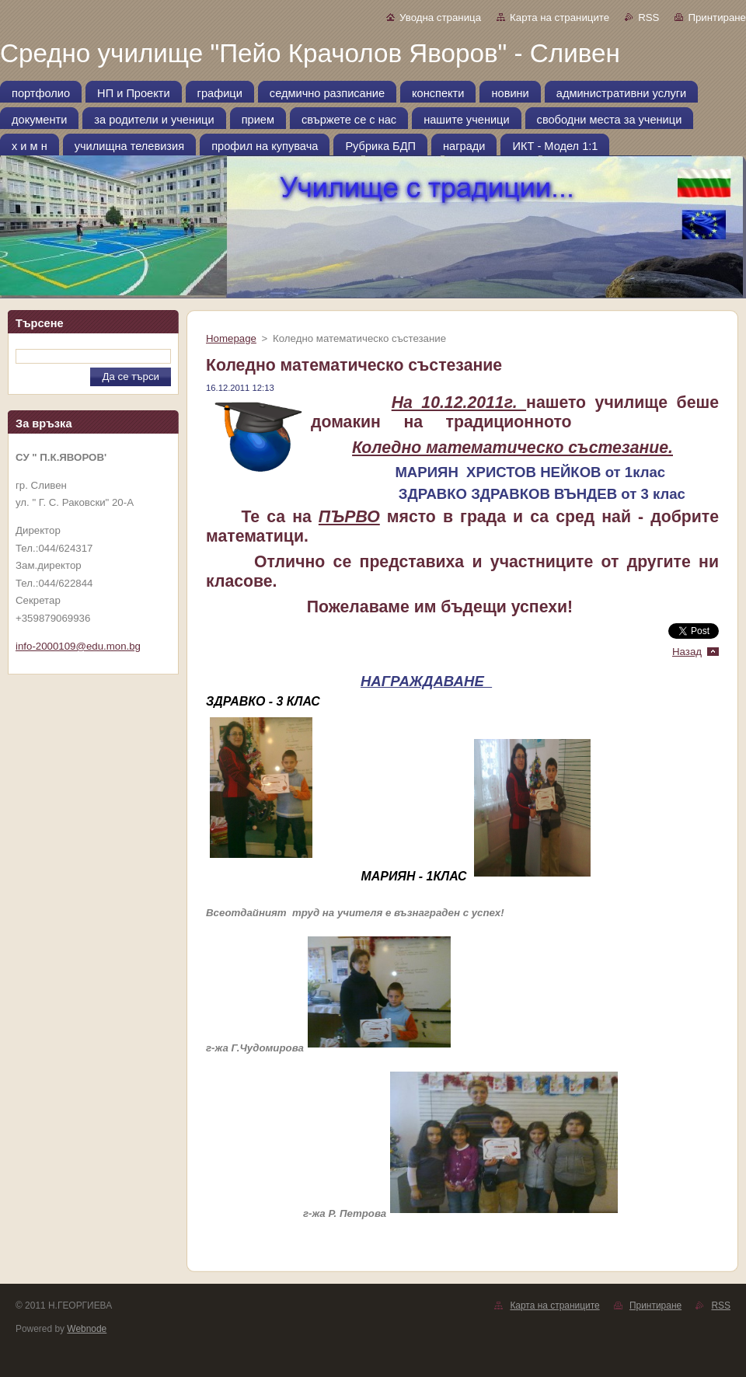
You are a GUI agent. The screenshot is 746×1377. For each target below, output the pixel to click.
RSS (648, 17)
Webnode (86, 1328)
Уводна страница (440, 17)
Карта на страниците (559, 17)
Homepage (231, 338)
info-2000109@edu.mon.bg (78, 646)
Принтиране (717, 17)
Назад (687, 651)
